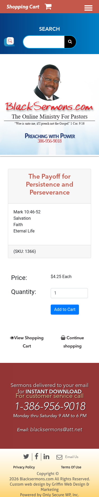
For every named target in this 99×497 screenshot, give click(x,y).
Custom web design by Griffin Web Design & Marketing (49, 487)
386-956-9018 (50, 141)
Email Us (67, 457)
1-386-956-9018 (49, 406)
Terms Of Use (71, 467)
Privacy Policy (24, 467)
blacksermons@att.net (56, 429)
